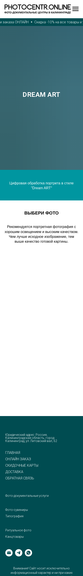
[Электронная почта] (9, 555)
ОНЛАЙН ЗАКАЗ (18, 459)
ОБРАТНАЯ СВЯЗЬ (19, 478)
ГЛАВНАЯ (12, 452)
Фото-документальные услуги (27, 495)
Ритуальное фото (18, 530)
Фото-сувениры (16, 509)
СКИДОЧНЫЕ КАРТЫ (21, 465)
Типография (14, 516)
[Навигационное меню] (75, 9)
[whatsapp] (28, 555)
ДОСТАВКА (14, 471)
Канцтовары (14, 536)
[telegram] (18, 555)
